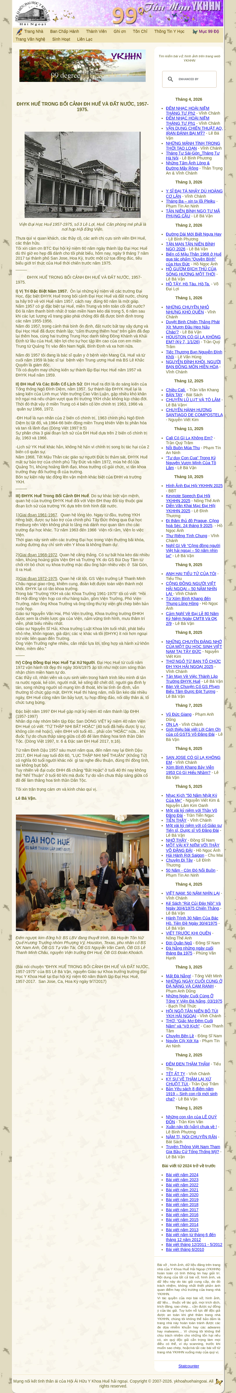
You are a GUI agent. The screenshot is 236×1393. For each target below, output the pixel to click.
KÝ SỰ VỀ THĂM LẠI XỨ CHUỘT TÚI (188, 1081)
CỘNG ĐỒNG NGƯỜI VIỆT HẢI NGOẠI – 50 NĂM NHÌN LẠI (191, 588)
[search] (188, 79)
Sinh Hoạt (61, 39)
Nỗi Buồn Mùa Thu (183, 447)
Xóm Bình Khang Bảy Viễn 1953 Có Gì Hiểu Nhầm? (190, 769)
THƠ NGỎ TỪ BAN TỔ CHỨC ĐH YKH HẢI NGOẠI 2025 (193, 664)
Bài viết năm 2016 (182, 1214)
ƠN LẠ (172, 724)
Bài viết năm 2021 (182, 1190)
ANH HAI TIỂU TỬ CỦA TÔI (191, 573)
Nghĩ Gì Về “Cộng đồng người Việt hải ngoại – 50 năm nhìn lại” (193, 550)
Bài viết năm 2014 (182, 1224)
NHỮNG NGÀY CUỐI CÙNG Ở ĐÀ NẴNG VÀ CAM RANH (194, 983)
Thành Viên (96, 31)
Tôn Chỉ (140, 31)
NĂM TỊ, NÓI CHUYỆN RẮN (191, 1137)
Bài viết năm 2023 (182, 1179)
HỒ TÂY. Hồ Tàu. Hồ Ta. (188, 284)
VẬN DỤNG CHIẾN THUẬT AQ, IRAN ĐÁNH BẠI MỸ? (194, 130)
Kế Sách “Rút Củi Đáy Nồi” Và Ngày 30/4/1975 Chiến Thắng (193, 906)
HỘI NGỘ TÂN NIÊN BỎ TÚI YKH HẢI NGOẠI (192, 1013)
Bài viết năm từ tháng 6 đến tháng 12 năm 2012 (191, 1237)
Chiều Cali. (176, 390)
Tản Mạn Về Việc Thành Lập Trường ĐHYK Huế (192, 679)
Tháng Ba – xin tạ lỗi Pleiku (190, 201)
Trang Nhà (29, 32)
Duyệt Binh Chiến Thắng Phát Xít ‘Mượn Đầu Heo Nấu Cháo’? (193, 327)
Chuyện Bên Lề (180, 1036)
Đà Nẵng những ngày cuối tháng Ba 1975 (189, 950)
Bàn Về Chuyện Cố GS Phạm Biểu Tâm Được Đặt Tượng (192, 689)
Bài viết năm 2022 (182, 1185)
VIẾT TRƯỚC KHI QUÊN (188, 933)
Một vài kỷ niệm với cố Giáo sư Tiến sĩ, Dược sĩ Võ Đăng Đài (194, 828)
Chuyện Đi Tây (179, 860)
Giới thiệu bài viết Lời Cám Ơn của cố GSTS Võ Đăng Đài (193, 732)
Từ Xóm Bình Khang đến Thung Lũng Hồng (188, 601)
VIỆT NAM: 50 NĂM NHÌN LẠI (193, 893)
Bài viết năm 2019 (182, 1199)
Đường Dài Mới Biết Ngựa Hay (194, 234)
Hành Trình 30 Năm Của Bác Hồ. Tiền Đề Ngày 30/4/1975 (192, 920)
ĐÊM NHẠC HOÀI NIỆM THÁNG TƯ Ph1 (187, 120)
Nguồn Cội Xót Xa (182, 1040)
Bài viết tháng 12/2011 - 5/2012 (194, 1244)
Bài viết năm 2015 (182, 1219)
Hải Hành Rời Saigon (185, 855)
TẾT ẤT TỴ (175, 1073)
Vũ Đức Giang (178, 714)
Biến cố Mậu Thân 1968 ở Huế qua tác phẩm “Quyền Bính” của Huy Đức (194, 259)
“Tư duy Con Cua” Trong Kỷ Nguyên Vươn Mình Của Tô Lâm (191, 463)
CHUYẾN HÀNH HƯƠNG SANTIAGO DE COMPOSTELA (194, 412)
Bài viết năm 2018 (182, 1204)
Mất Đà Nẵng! (178, 976)
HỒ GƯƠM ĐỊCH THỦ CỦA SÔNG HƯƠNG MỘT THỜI (191, 271)
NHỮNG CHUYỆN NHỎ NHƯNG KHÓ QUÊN (187, 309)
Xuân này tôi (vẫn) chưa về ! (191, 1126)
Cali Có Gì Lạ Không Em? (189, 438)
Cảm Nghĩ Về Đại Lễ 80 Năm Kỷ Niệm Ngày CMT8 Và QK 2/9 (192, 618)
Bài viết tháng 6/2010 (185, 1249)
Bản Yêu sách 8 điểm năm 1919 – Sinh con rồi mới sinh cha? (191, 1093)
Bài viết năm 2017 (182, 1209)
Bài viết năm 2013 (182, 1229)
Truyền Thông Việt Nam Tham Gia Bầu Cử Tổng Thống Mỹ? (193, 1149)
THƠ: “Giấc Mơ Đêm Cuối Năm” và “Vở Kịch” (189, 1023)
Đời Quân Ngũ (179, 943)
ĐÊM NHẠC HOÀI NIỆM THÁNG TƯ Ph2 (187, 110)
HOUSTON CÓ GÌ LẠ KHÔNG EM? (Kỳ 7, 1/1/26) (193, 339)
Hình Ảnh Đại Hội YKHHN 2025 (194, 485)
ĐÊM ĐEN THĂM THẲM (188, 1064)
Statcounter (188, 1366)
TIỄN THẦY (176, 820)
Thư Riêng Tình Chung (186, 535)
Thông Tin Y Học (169, 31)
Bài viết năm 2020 (182, 1194)
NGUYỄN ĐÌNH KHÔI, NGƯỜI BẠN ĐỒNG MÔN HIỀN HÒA (193, 364)
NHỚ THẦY (176, 840)
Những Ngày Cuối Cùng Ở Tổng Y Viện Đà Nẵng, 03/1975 (194, 998)
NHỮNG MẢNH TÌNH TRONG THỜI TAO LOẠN (193, 146)
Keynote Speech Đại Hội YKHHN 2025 (188, 498)
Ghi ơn (120, 31)
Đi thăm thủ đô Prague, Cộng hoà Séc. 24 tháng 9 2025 (192, 523)
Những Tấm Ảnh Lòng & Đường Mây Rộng (188, 165)
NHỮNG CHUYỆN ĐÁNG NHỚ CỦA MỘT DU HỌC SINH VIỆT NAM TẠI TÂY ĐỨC (194, 646)
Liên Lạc (84, 39)
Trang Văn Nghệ (30, 39)
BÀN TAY (174, 394)
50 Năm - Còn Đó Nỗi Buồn (190, 870)
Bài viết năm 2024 (182, 1174)
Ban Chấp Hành (64, 31)
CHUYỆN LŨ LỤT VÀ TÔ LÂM (193, 399)
